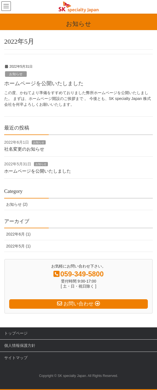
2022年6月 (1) (18, 234)
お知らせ (16, 74)
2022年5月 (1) (18, 246)
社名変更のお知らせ (24, 149)
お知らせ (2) (17, 204)
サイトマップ (16, 357)
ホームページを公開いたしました (44, 83)
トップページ (16, 333)
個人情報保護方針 (19, 345)
